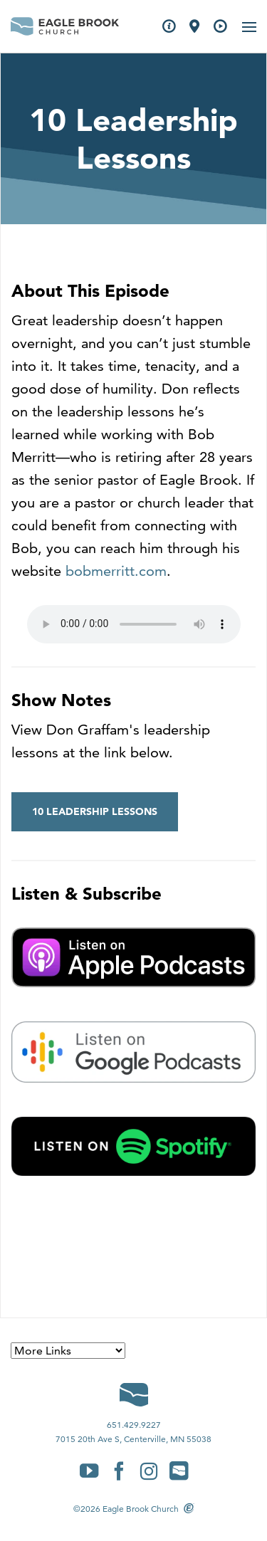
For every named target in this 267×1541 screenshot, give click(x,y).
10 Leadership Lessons (94, 811)
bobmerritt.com (116, 570)
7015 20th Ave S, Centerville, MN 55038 (133, 1439)
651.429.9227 (134, 1424)
